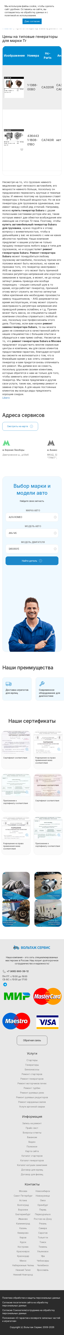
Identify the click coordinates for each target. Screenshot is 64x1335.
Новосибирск (43, 1191)
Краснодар (23, 1256)
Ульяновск (42, 1251)
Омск (43, 1200)
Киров (23, 1237)
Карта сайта (32, 1151)
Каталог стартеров (32, 1155)
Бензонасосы (32, 1069)
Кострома (23, 1246)
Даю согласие (32, 21)
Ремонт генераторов (32, 1078)
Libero (6, 397)
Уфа (43, 1256)
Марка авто (33, 510)
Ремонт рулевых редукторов (32, 1097)
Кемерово (23, 1233)
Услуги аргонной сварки (32, 1106)
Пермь (42, 1209)
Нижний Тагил (23, 1270)
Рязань (43, 1223)
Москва (23, 1191)
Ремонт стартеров (32, 1074)
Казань (23, 1228)
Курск (23, 1242)
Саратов (42, 1233)
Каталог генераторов (32, 1160)
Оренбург (42, 1205)
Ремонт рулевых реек (32, 1092)
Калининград (23, 1223)
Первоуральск (43, 1214)
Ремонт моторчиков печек (32, 1083)
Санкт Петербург (23, 1195)
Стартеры (32, 1060)
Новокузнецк (43, 1195)
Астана (23, 1200)
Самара (43, 1228)
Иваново (23, 1219)
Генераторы (32, 1065)
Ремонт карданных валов (32, 1102)
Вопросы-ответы (32, 1132)
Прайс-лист (32, 1128)
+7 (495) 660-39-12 (15, 971)
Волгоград (23, 1205)
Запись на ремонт (32, 1123)
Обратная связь (32, 1040)
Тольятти (43, 1237)
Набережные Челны (23, 1265)
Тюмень (43, 1246)
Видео (32, 1142)
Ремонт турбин (32, 1088)
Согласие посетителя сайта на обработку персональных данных (25, 1304)
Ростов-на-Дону (43, 1219)
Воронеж (23, 1209)
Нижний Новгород (23, 1274)
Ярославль (43, 1270)
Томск (42, 1242)
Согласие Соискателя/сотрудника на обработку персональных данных (28, 1312)
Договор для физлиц (32, 1174)
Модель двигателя (33, 542)
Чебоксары (43, 1260)
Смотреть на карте (20, 426)
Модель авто (33, 526)
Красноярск (23, 1251)
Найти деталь (32, 561)
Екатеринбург (23, 1214)
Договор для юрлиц (32, 1169)
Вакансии (32, 1137)
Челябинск (43, 1265)
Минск (23, 1260)
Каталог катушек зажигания (32, 1165)
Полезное (32, 1146)
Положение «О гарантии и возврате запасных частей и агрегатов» (31, 1319)
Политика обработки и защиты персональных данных (31, 1297)
